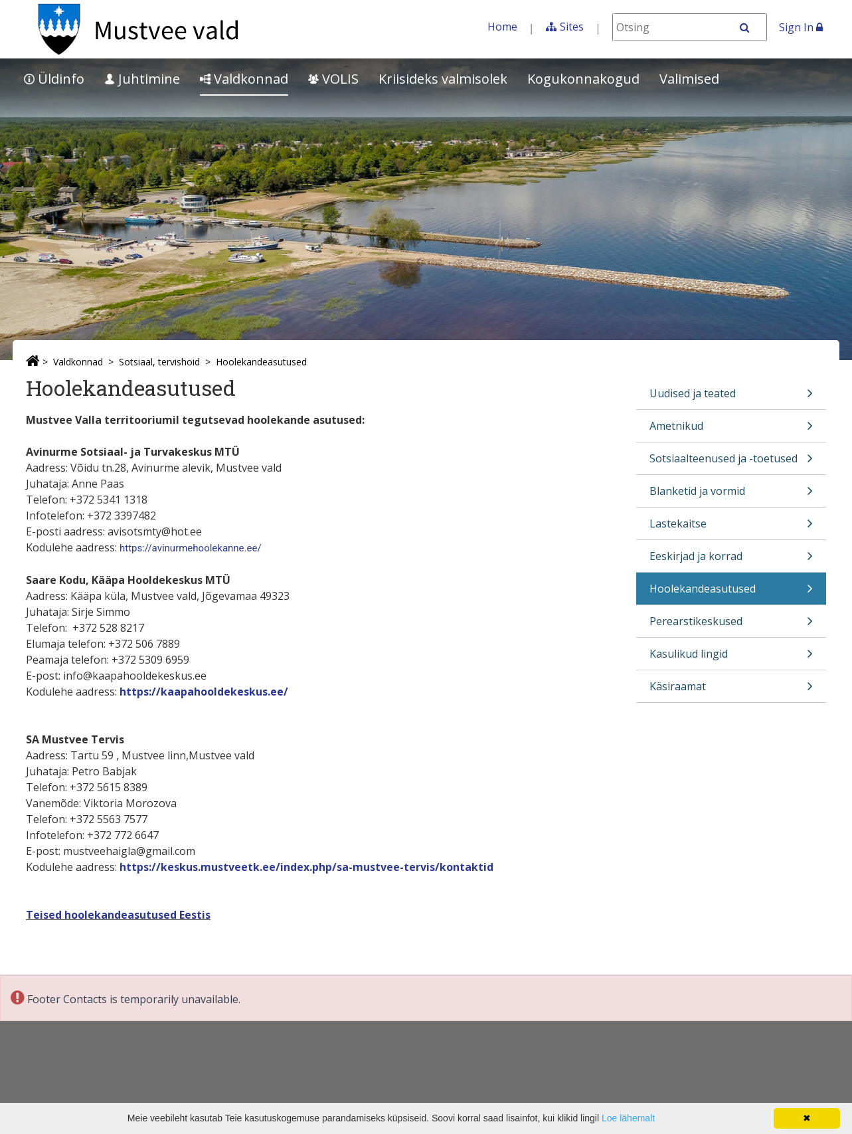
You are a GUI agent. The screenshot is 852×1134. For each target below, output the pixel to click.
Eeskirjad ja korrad (731, 560)
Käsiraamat (731, 690)
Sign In (801, 27)
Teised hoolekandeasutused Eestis (118, 914)
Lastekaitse (731, 527)
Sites (572, 26)
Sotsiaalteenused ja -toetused (731, 462)
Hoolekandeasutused (261, 361)
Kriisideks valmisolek (443, 79)
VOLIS (333, 79)
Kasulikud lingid (731, 658)
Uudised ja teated (731, 397)
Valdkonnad (244, 79)
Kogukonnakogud (583, 79)
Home (502, 26)
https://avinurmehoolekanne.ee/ (191, 548)
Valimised (689, 79)
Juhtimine (142, 79)
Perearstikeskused (731, 625)
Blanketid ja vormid (731, 495)
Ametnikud (731, 430)
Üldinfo (54, 79)
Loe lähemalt (628, 1118)
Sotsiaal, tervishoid (159, 361)
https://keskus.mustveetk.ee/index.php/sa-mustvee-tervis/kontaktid (306, 867)
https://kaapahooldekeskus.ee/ (204, 691)
